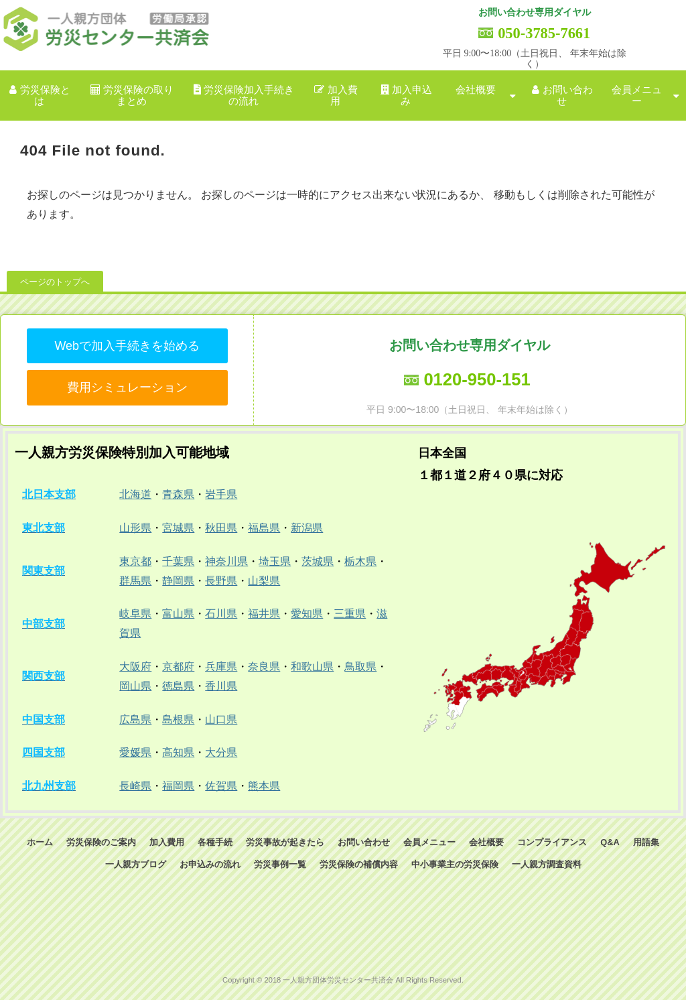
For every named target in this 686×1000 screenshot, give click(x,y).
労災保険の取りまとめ (138, 95)
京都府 (178, 666)
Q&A (609, 842)
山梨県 (264, 580)
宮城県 (178, 528)
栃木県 (360, 561)
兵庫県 (221, 666)
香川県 (221, 686)
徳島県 (178, 686)
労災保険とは (45, 95)
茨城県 (317, 561)
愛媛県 (135, 752)
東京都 (135, 561)
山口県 (221, 719)
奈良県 (264, 666)
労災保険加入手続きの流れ (249, 95)
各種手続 (215, 842)
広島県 (135, 719)
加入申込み (412, 95)
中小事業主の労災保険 (454, 864)
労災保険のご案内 (101, 842)
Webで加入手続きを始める (127, 346)
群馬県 (135, 580)
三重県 (350, 613)
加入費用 (343, 95)
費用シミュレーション (127, 387)
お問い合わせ (568, 95)
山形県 (135, 528)
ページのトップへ (55, 282)
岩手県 (221, 494)
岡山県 (135, 686)
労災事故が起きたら (285, 842)
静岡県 (178, 580)
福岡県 (178, 786)
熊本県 (264, 786)
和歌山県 (312, 666)
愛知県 (307, 613)
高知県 (178, 752)
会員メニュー (637, 95)
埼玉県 (275, 561)
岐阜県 (135, 613)
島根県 (178, 719)
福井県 (264, 613)
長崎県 (135, 786)
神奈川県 (226, 561)
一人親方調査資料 (546, 864)
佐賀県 (221, 786)
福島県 (264, 528)
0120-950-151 (476, 379)
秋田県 (221, 528)
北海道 (135, 494)
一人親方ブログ (135, 864)
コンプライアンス (552, 842)
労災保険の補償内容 (359, 864)
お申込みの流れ (210, 864)
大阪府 (135, 666)
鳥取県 (360, 666)
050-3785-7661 (544, 33)
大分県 (221, 752)
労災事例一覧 (280, 864)
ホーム (40, 842)
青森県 (178, 494)
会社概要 (476, 89)
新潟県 (307, 528)
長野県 (221, 580)
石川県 (221, 613)
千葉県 (178, 561)
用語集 (646, 842)
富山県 (178, 613)
